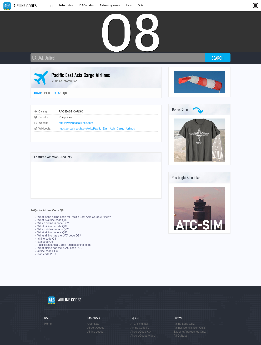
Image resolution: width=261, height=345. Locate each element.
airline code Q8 (46, 238)
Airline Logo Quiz (184, 323)
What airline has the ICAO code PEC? (60, 247)
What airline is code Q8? (52, 226)
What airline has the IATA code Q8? (59, 235)
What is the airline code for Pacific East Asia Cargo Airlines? (74, 216)
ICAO (37, 93)
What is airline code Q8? (52, 220)
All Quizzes (180, 335)
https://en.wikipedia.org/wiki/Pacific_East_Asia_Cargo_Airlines (97, 128)
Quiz (140, 5)
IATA (57, 93)
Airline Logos (95, 331)
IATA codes (66, 5)
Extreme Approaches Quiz (190, 331)
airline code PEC (47, 251)
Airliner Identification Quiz (189, 327)
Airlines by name (110, 5)
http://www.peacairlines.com (76, 122)
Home (48, 323)
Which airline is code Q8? (53, 223)
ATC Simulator (139, 323)
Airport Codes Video (142, 335)
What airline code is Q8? (52, 232)
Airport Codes (95, 327)
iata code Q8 (45, 241)
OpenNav (93, 323)
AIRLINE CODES (20, 5)
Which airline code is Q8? (53, 229)
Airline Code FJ (139, 327)
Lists (129, 5)
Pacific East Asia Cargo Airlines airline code (64, 244)
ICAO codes (86, 5)
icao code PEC (46, 254)
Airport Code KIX (140, 331)
